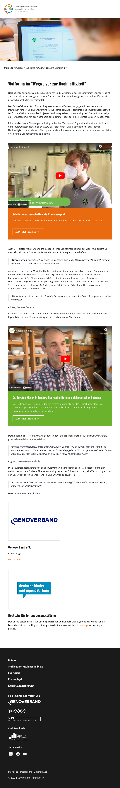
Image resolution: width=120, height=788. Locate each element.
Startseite (8, 68)
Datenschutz (40, 771)
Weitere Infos (15, 559)
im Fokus (19, 68)
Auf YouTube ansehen (26, 232)
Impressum (26, 771)
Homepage (83, 625)
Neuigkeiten (14, 673)
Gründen (12, 660)
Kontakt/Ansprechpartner (21, 685)
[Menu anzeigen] (114, 9)
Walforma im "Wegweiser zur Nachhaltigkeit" (46, 68)
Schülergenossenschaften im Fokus (25, 666)
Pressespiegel (15, 679)
